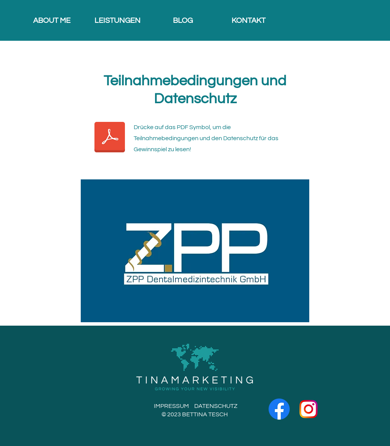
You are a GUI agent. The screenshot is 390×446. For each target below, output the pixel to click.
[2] (308, 409)
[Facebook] (279, 409)
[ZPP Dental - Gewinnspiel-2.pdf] (110, 138)
